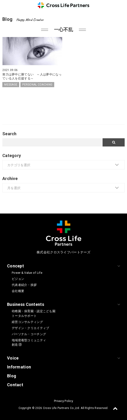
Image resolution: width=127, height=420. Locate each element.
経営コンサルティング (27, 322)
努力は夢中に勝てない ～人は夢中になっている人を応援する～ (32, 76)
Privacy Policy (63, 401)
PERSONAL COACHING (37, 84)
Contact (15, 384)
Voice (13, 358)
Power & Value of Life (27, 272)
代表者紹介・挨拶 (24, 285)
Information (19, 366)
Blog (11, 375)
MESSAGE (10, 84)
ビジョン (18, 279)
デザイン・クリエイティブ (30, 328)
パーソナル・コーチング (29, 334)
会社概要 (18, 291)
